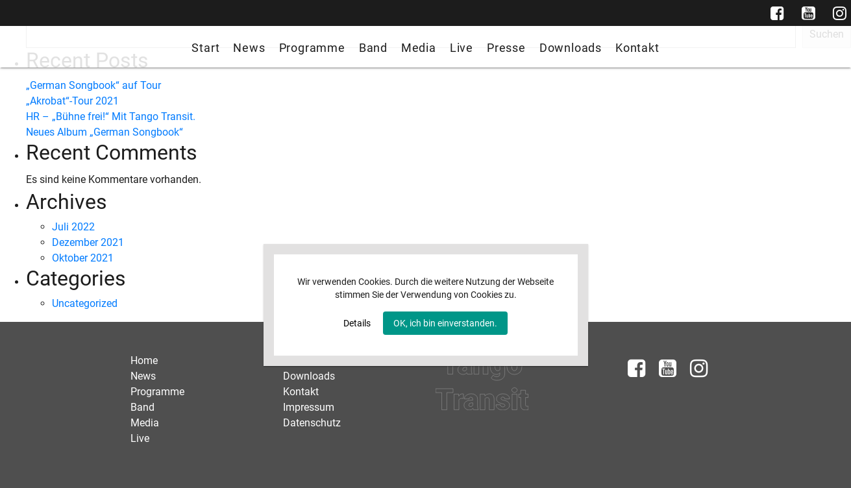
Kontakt (637, 48)
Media (418, 48)
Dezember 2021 (88, 242)
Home (144, 360)
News (249, 48)
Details (357, 323)
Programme (312, 48)
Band (373, 48)
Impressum (308, 407)
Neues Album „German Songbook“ (104, 132)
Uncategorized (84, 303)
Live (461, 48)
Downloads (570, 48)
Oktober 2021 (83, 258)
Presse (506, 48)
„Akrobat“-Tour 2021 (72, 101)
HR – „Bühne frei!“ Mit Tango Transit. (110, 116)
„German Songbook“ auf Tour (93, 85)
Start (205, 48)
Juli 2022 (73, 227)
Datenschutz (312, 423)
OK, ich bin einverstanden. (445, 323)
